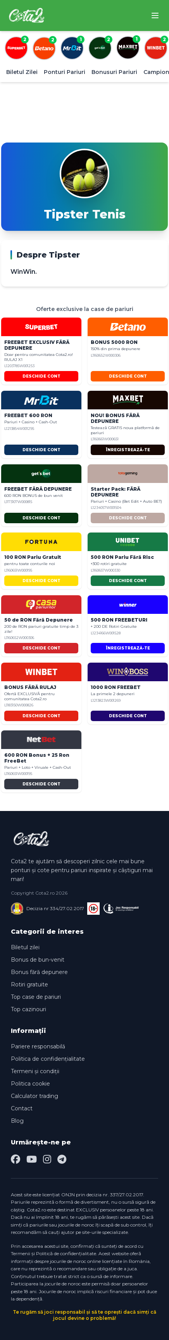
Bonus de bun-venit (37, 959)
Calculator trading (34, 1096)
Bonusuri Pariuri (114, 72)
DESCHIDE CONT (41, 376)
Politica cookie (30, 1083)
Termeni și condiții (35, 1071)
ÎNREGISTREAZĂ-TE (128, 449)
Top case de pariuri (36, 996)
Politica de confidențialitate (48, 1058)
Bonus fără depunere (39, 972)
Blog (17, 1120)
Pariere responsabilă (38, 1046)
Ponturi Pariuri (64, 72)
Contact (22, 1108)
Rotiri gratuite (29, 984)
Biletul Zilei (22, 72)
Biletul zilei (25, 947)
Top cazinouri (28, 1009)
